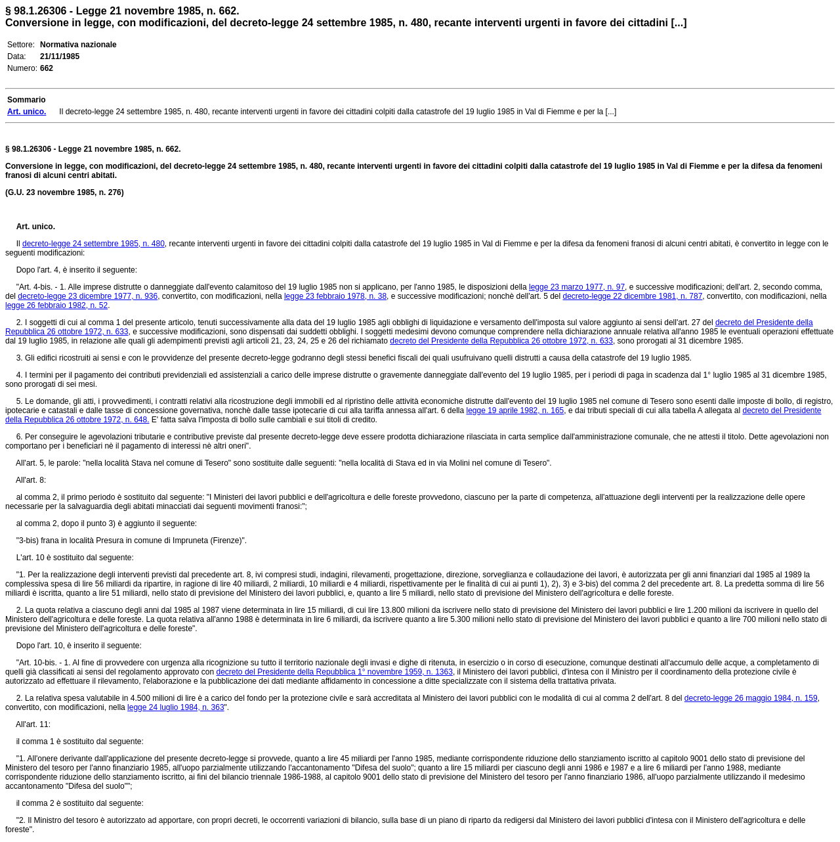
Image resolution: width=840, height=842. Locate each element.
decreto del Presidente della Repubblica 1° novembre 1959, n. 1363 (335, 671)
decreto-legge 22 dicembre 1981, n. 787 (633, 296)
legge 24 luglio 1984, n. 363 (175, 707)
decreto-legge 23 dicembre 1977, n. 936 (88, 296)
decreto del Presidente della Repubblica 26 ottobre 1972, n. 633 (501, 340)
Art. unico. (35, 226)
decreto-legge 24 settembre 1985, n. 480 (93, 243)
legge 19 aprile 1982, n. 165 (515, 410)
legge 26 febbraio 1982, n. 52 (56, 305)
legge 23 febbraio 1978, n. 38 (335, 296)
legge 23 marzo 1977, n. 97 (577, 287)
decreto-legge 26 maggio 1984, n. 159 (751, 698)
